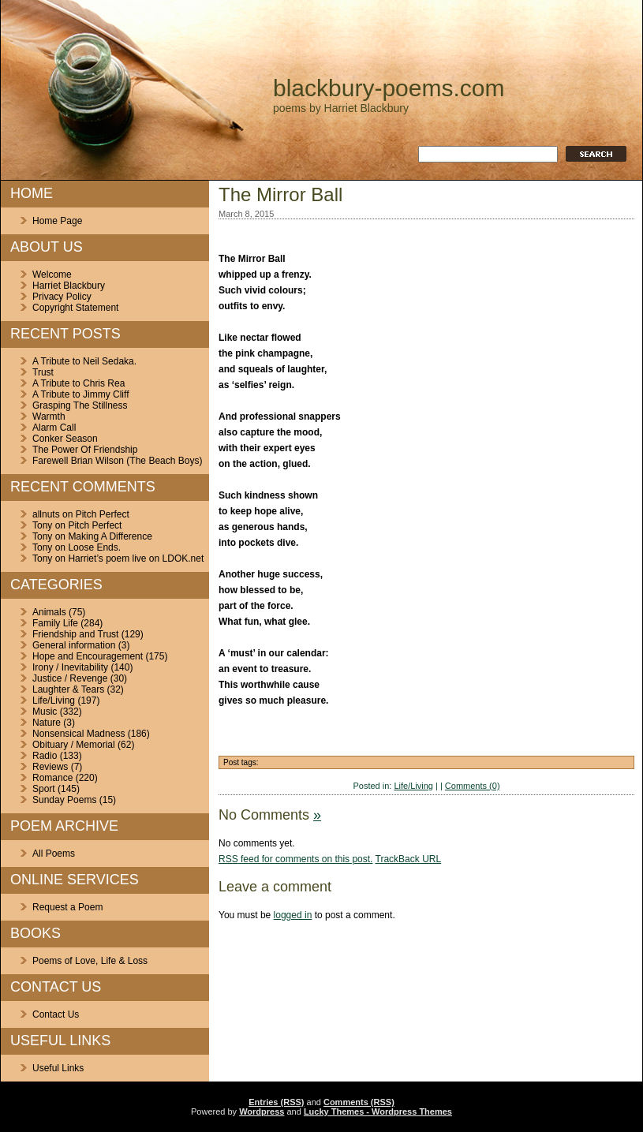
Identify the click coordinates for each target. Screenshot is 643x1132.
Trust (43, 372)
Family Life (55, 623)
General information (73, 645)
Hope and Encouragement (87, 656)
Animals (49, 612)
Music (44, 711)
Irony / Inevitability (70, 667)
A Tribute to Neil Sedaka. (84, 361)
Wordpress (261, 1111)
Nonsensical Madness (78, 733)
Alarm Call (54, 427)
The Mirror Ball (280, 194)
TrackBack (409, 859)
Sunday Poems (64, 799)
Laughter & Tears (68, 689)
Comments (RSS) (358, 1102)
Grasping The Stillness (80, 405)
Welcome (52, 274)
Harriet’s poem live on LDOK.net (136, 558)
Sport (43, 788)
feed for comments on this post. (295, 859)
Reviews (50, 766)
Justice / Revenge (69, 678)
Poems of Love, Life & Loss (90, 960)
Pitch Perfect (102, 514)
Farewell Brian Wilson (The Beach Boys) (117, 460)
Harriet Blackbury (68, 285)
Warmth (48, 416)
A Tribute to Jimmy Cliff (80, 394)
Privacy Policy (62, 296)
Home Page (57, 220)
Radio (44, 755)
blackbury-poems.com (388, 88)
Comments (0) (472, 785)
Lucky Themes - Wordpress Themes (378, 1111)
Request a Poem (67, 907)
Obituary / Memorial (73, 744)
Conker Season (65, 438)
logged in (293, 915)
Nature (46, 722)
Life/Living (53, 700)
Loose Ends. (94, 547)
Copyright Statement (75, 307)
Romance (52, 777)
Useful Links (58, 1068)
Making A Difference (110, 536)
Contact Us (55, 1014)
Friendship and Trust (75, 634)
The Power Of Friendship (84, 449)
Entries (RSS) (276, 1102)
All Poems (53, 853)
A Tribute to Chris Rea (78, 383)
